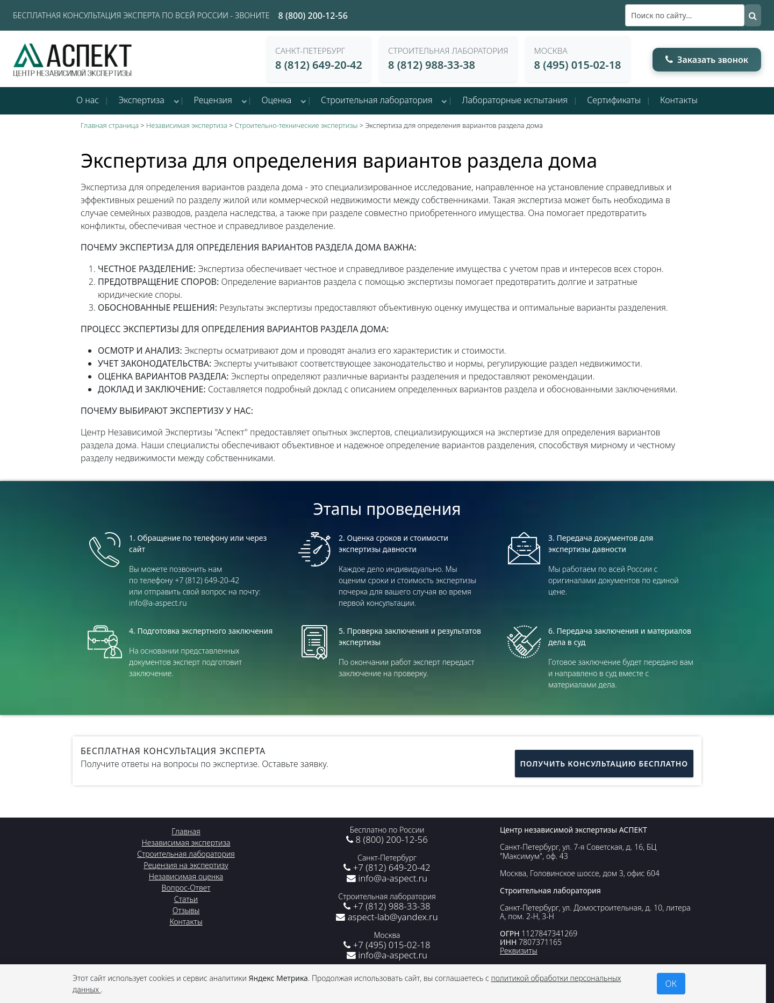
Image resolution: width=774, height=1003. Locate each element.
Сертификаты (614, 100)
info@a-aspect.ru (387, 878)
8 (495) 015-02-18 (577, 65)
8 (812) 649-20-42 (318, 65)
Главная (185, 831)
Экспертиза (141, 100)
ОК (671, 984)
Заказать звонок (706, 60)
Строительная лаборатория (377, 100)
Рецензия (213, 100)
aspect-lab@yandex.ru (387, 917)
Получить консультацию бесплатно (604, 763)
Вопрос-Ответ (186, 888)
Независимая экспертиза (186, 125)
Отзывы (186, 910)
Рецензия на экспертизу (186, 865)
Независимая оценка (186, 876)
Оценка (277, 100)
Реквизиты (519, 950)
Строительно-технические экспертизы (296, 125)
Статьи (186, 899)
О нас (87, 100)
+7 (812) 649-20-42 (386, 867)
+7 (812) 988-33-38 (386, 906)
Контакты (679, 100)
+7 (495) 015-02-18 (386, 944)
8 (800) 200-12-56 (313, 16)
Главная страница (110, 125)
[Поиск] (684, 15)
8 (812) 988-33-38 (431, 65)
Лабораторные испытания (515, 100)
